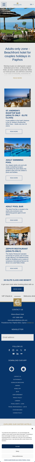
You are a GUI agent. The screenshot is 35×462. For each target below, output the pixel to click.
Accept (17, 446)
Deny (17, 451)
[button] (32, 428)
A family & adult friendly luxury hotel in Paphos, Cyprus (17, 460)
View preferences (17, 456)
